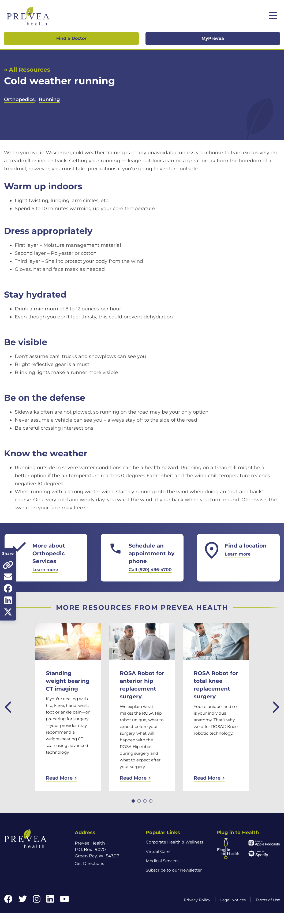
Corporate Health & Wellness (174, 842)
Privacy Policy (197, 899)
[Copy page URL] (8, 565)
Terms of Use (268, 899)
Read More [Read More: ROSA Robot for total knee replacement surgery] (209, 778)
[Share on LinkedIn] (8, 600)
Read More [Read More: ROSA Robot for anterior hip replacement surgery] (135, 778)
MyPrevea (212, 38)
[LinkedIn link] (50, 900)
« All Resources (27, 69)
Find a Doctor (71, 38)
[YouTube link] (64, 900)
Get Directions (89, 863)
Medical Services (162, 860)
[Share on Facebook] (8, 588)
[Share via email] (8, 577)
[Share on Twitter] (8, 612)
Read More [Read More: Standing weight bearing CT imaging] (61, 778)
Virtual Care (158, 851)
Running (49, 99)
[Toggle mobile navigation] (273, 16)
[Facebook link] (8, 900)
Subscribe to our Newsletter (174, 870)
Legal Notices (233, 899)
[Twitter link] (22, 900)
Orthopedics (19, 99)
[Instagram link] (36, 900)
